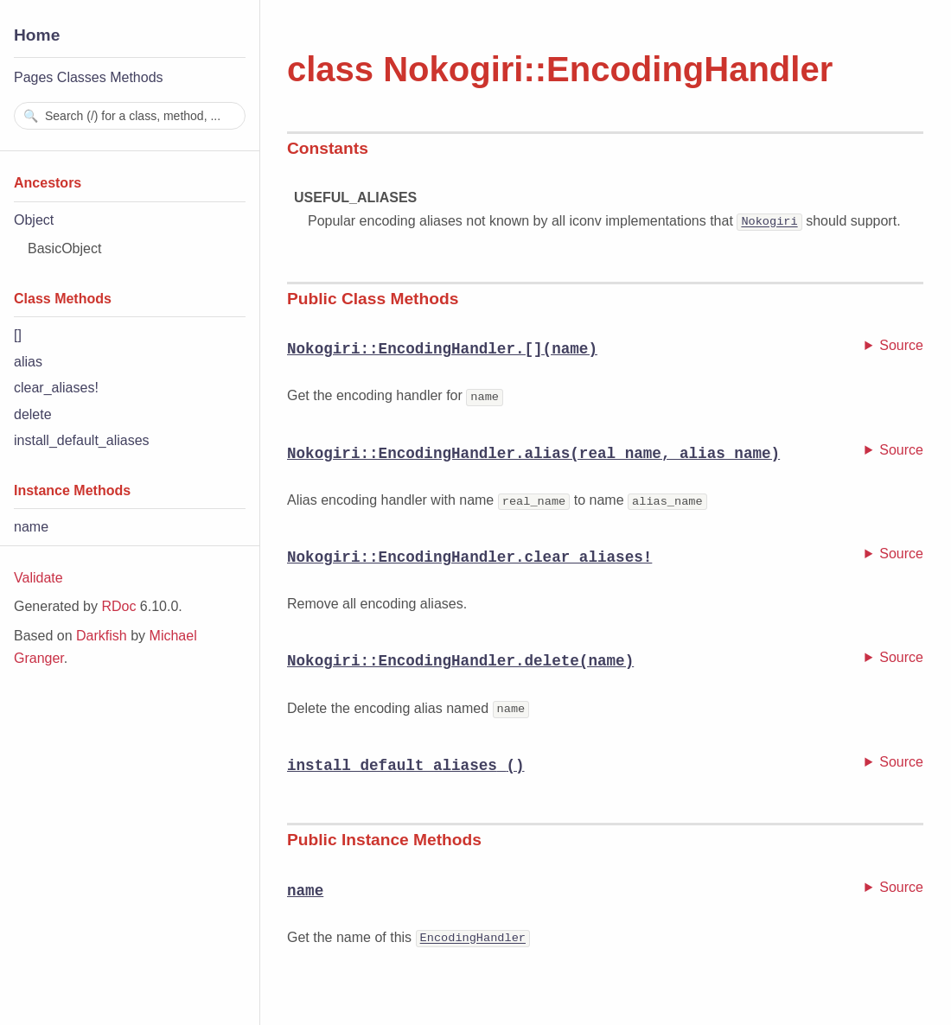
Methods (136, 77)
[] (18, 335)
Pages (33, 77)
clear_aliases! (56, 387)
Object (34, 220)
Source (901, 345)
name (31, 526)
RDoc (118, 606)
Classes (81, 77)
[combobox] (130, 116)
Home (37, 35)
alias (28, 361)
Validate (38, 577)
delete (33, 414)
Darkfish (101, 635)
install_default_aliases (82, 440)
